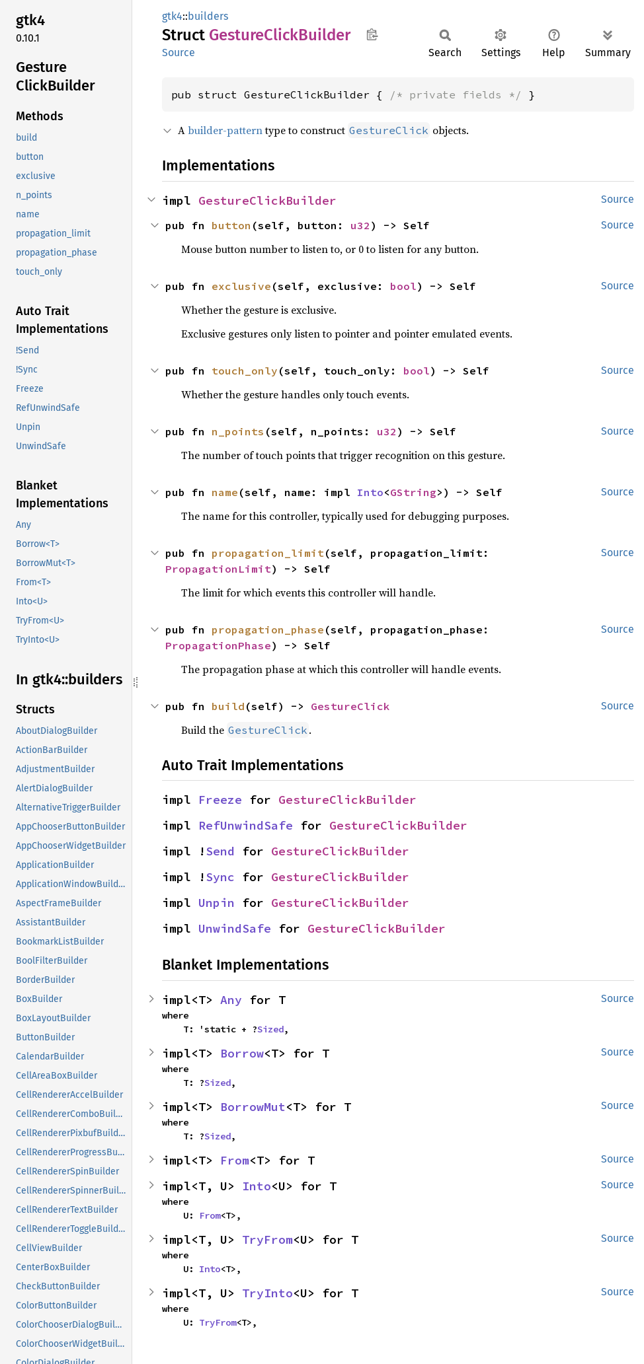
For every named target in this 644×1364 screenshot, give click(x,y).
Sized (270, 1029)
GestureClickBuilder (267, 200)
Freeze (220, 799)
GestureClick (350, 706)
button (231, 225)
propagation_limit (268, 552)
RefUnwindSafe (245, 825)
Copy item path (372, 34)
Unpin (216, 902)
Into (370, 492)
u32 (360, 225)
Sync (220, 876)
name (225, 492)
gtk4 (172, 16)
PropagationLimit (218, 568)
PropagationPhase (218, 645)
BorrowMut (253, 1106)
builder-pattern (225, 130)
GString (413, 492)
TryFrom (267, 1239)
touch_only (245, 370)
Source (178, 52)
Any (231, 999)
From (234, 1160)
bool (403, 286)
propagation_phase (268, 629)
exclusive (241, 286)
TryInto (267, 1293)
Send (220, 851)
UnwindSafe (234, 928)
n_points (238, 431)
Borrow (242, 1053)
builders (208, 16)
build (228, 706)
